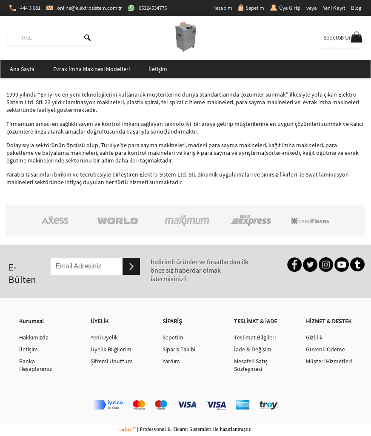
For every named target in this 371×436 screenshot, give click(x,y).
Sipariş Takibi (179, 349)
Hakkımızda (34, 337)
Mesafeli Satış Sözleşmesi (251, 365)
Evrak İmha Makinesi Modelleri (91, 69)
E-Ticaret (177, 429)
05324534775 (147, 7)
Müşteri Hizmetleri (329, 361)
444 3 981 (24, 7)
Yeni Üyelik (104, 337)
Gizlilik (314, 337)
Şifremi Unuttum (112, 361)
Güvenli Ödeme (325, 349)
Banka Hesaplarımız (35, 365)
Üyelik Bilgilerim (111, 349)
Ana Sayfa (22, 69)
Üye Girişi (285, 7)
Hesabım (222, 7)
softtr (128, 429)
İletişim (157, 69)
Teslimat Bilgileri (255, 337)
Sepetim (251, 7)
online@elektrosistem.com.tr (84, 7)
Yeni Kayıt (334, 7)
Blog (356, 7)
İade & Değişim (252, 349)
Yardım (171, 361)
